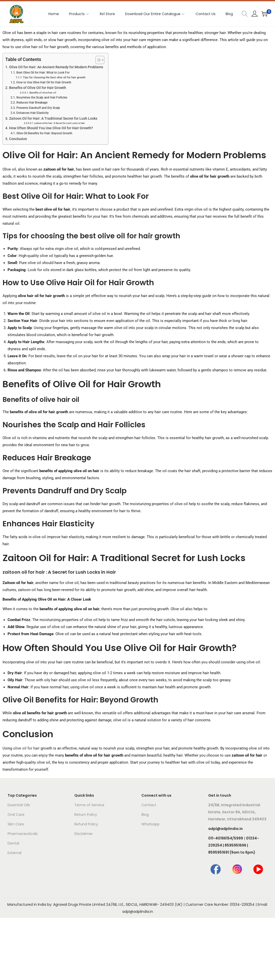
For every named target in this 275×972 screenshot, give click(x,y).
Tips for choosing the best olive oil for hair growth (54, 77)
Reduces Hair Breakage (31, 102)
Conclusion (18, 139)
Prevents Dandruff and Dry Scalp (38, 108)
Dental (13, 843)
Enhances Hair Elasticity (32, 113)
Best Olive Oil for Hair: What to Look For (43, 72)
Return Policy (85, 814)
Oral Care (16, 814)
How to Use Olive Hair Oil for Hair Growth (43, 82)
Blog (145, 814)
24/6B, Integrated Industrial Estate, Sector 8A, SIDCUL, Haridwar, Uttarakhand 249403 (237, 812)
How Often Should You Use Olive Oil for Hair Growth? (51, 128)
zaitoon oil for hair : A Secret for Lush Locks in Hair (59, 123)
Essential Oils (19, 804)
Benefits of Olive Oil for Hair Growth (37, 88)
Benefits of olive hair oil (42, 92)
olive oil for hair (26, 748)
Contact (148, 804)
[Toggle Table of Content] (97, 60)
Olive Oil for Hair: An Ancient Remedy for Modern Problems (56, 67)
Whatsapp (150, 824)
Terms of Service (89, 804)
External (14, 852)
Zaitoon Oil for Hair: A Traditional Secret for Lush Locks (53, 118)
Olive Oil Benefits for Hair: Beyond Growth (44, 133)
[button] (137, 572)
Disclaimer (83, 833)
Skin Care (16, 824)
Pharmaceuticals (23, 833)
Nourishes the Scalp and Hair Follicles (41, 97)
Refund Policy (86, 824)
